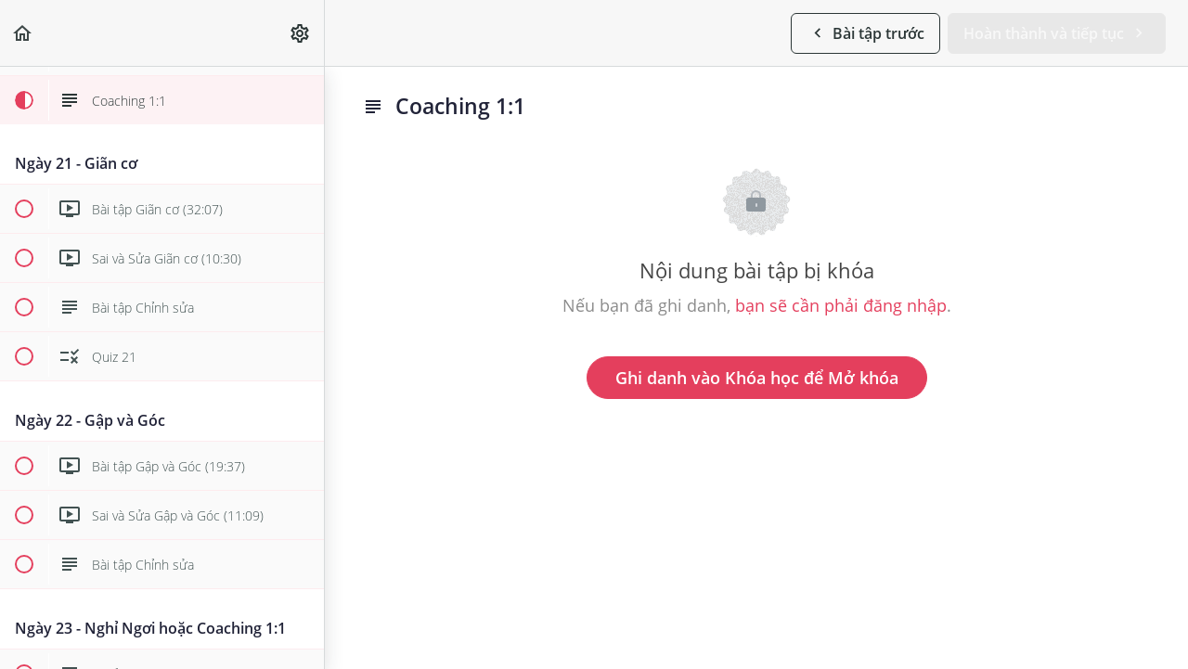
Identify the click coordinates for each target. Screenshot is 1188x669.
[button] (23, 33)
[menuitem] (301, 33)
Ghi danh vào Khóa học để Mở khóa (756, 378)
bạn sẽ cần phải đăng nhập (841, 305)
